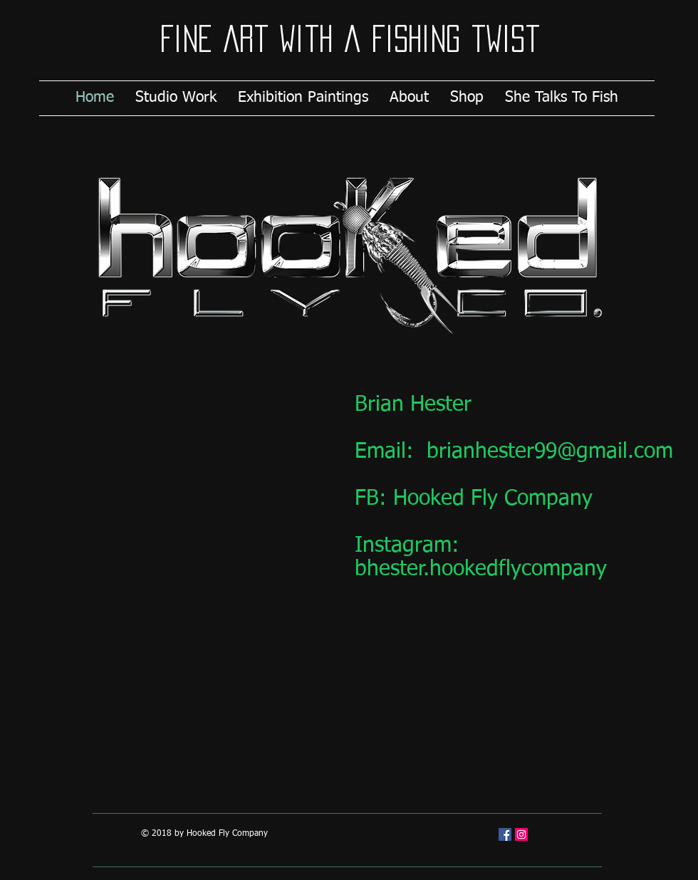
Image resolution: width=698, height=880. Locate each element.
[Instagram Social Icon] (521, 834)
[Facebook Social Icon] (505, 834)
